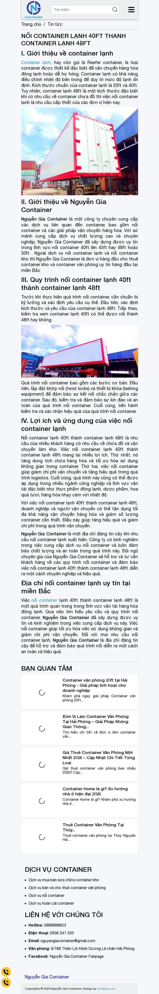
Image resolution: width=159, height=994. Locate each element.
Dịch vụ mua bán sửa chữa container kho (63, 880)
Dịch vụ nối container (46, 895)
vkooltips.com (106, 988)
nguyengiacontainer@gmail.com (68, 940)
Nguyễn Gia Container (47, 976)
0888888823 (55, 925)
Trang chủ (31, 24)
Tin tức (54, 24)
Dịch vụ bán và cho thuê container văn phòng (67, 887)
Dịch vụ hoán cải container (51, 903)
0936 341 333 (62, 933)
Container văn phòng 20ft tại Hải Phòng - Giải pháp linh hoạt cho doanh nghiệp (95, 685)
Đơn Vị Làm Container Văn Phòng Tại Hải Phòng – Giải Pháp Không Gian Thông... (96, 721)
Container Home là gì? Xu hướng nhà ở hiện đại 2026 (95, 791)
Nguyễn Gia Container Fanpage (77, 956)
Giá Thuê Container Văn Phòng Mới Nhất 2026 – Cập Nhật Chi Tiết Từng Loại (99, 757)
